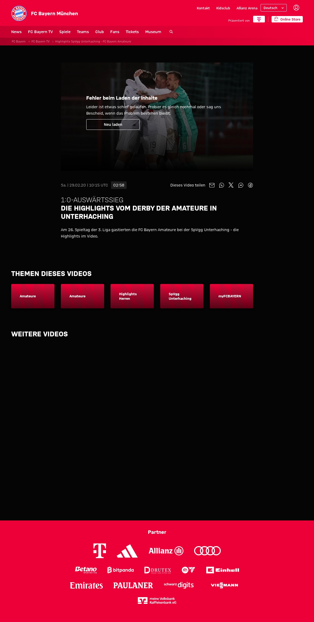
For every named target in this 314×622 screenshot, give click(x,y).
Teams (83, 32)
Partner (157, 532)
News (16, 32)
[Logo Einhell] (222, 570)
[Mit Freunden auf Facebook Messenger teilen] (241, 185)
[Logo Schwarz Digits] (179, 585)
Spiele (64, 32)
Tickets (132, 32)
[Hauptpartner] (259, 19)
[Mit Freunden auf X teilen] (231, 185)
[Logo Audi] (207, 550)
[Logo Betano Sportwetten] (86, 570)
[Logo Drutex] (157, 570)
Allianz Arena (247, 8)
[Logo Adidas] (127, 551)
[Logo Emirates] (86, 585)
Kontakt (203, 8)
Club (99, 32)
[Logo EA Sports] (188, 570)
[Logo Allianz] (166, 550)
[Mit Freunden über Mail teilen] (212, 185)
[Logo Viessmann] (224, 585)
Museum (153, 32)
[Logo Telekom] (99, 550)
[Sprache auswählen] (273, 7)
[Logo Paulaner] (133, 585)
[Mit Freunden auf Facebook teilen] (250, 185)
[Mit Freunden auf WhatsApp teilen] (221, 185)
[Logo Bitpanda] (120, 570)
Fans (114, 32)
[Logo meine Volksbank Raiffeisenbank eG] (157, 600)
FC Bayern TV (40, 32)
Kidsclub (223, 8)
